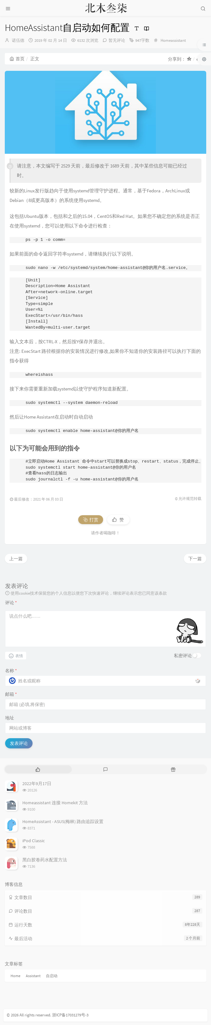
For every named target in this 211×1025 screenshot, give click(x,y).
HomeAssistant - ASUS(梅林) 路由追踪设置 (62, 821)
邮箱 (11, 694)
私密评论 (183, 655)
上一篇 (16, 558)
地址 (9, 718)
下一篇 (195, 558)
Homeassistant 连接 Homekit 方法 (55, 803)
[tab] (38, 769)
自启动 (51, 975)
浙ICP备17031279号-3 (70, 1015)
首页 (17, 59)
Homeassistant (173, 40)
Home (15, 975)
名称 (11, 670)
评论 (11, 602)
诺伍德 (18, 40)
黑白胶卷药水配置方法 (44, 860)
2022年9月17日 (36, 783)
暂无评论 (117, 40)
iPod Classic (33, 840)
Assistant (33, 975)
